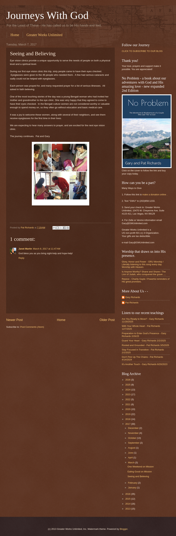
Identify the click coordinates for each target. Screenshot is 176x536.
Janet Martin (25, 248)
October (132, 438)
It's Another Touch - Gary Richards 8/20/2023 (144, 364)
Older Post (107, 320)
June (131, 452)
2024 (128, 389)
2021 (128, 404)
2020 (128, 409)
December (133, 428)
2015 (128, 498)
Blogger (123, 529)
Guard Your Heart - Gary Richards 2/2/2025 (144, 340)
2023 (128, 394)
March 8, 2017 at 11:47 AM (46, 248)
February (133, 482)
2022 (128, 399)
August (132, 447)
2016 (128, 494)
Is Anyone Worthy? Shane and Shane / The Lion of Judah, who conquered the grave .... (144, 273)
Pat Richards (131, 302)
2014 (128, 503)
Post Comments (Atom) (32, 327)
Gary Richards (132, 297)
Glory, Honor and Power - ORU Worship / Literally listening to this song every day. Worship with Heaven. (143, 264)
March (131, 462)
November (133, 433)
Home (14, 35)
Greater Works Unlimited (44, 35)
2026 (128, 379)
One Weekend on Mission (140, 466)
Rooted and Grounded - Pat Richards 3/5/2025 (145, 345)
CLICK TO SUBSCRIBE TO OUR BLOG (142, 51)
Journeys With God (47, 15)
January (132, 487)
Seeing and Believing (138, 476)
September (134, 442)
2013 (128, 508)
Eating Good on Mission (139, 471)
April (130, 457)
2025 (128, 384)
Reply (21, 258)
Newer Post (14, 320)
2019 (128, 414)
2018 (128, 419)
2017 (128, 424)
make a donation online (154, 194)
